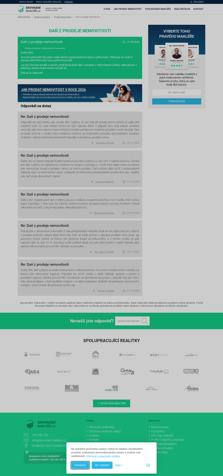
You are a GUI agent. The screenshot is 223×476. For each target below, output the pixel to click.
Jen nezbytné (102, 465)
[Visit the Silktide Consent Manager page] (148, 465)
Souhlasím (80, 465)
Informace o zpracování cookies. (103, 456)
